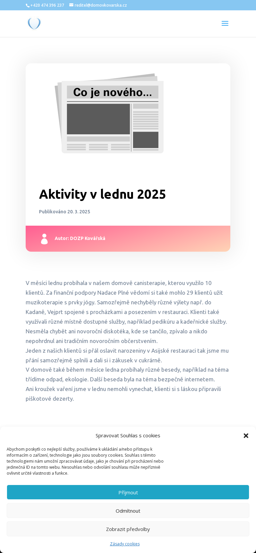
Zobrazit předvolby (128, 529)
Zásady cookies (125, 544)
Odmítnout (128, 510)
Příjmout (128, 492)
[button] (246, 435)
